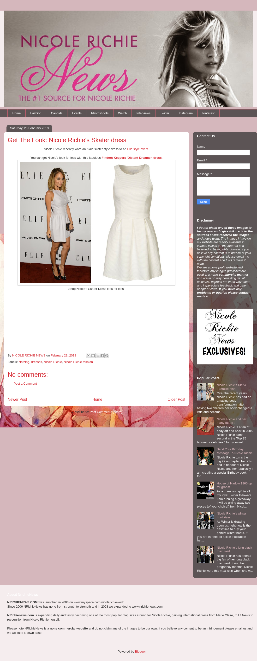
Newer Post (17, 399)
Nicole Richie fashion (78, 362)
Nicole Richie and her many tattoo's (231, 421)
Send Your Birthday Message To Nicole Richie (234, 451)
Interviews (144, 113)
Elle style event (137, 149)
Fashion (35, 113)
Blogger (140, 651)
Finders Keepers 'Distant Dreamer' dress (131, 157)
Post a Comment (25, 383)
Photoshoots (99, 113)
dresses (36, 362)
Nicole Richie (53, 362)
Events (77, 113)
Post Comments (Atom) (106, 412)
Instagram (186, 113)
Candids (56, 113)
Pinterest (208, 113)
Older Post (176, 399)
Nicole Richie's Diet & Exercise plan (231, 387)
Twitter (164, 113)
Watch (122, 113)
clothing (24, 362)
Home (16, 113)
